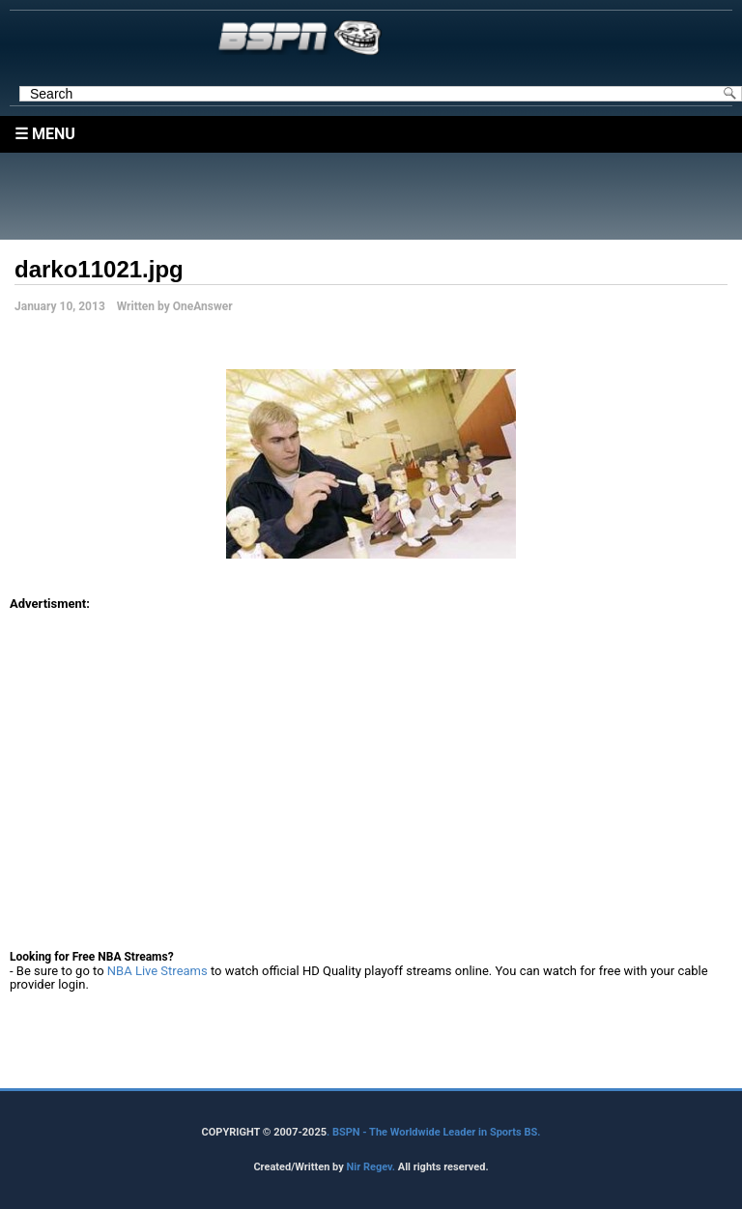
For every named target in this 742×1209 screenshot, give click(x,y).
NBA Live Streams (157, 971)
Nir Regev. (371, 1167)
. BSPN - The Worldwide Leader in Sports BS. (433, 1132)
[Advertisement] (376, 196)
